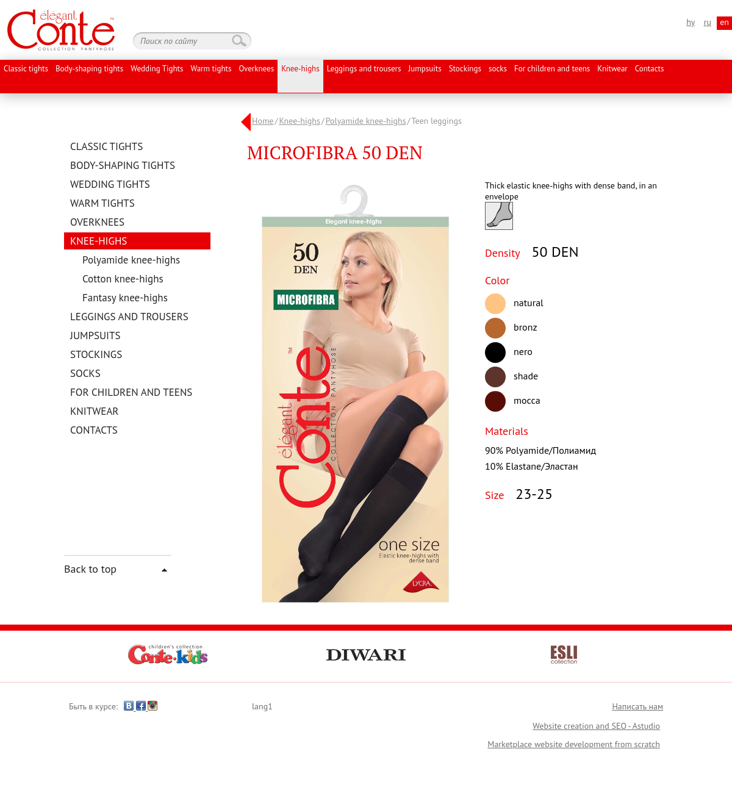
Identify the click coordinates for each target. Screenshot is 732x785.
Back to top (90, 569)
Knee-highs (300, 69)
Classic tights (26, 69)
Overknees (256, 69)
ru (707, 21)
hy (690, 21)
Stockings (465, 69)
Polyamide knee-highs (131, 260)
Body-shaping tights (89, 69)
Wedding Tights (157, 69)
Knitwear (612, 69)
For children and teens (552, 69)
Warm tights (210, 69)
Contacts (649, 69)
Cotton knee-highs (122, 278)
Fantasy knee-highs (125, 297)
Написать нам (637, 706)
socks (498, 69)
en (724, 21)
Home (262, 120)
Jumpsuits (424, 69)
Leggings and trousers (364, 69)
